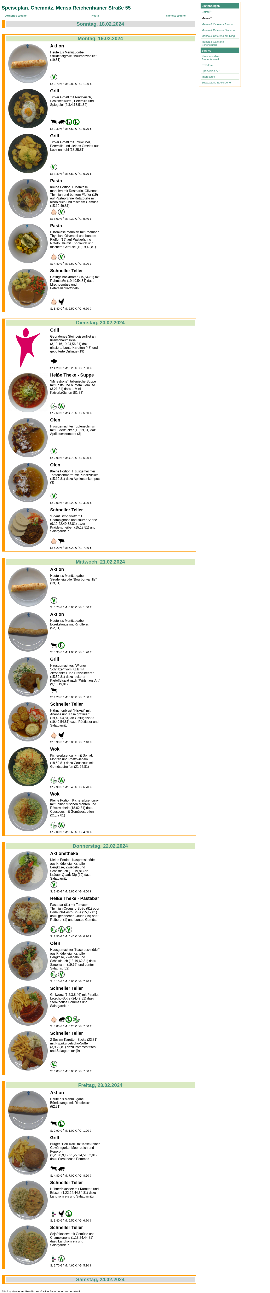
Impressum (208, 76)
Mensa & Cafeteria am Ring (218, 35)
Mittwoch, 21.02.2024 (100, 562)
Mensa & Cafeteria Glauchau (219, 30)
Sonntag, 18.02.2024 (100, 24)
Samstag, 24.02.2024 (100, 1279)
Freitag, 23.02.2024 (100, 1085)
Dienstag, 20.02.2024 (100, 322)
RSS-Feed (208, 65)
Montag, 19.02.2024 (100, 38)
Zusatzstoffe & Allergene (216, 82)
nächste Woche (176, 15)
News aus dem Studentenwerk (211, 58)
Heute (95, 15)
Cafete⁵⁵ (207, 11)
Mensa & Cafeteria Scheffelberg (213, 43)
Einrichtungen (211, 5)
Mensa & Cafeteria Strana (217, 24)
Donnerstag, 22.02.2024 (100, 846)
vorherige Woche (16, 15)
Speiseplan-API (211, 70)
